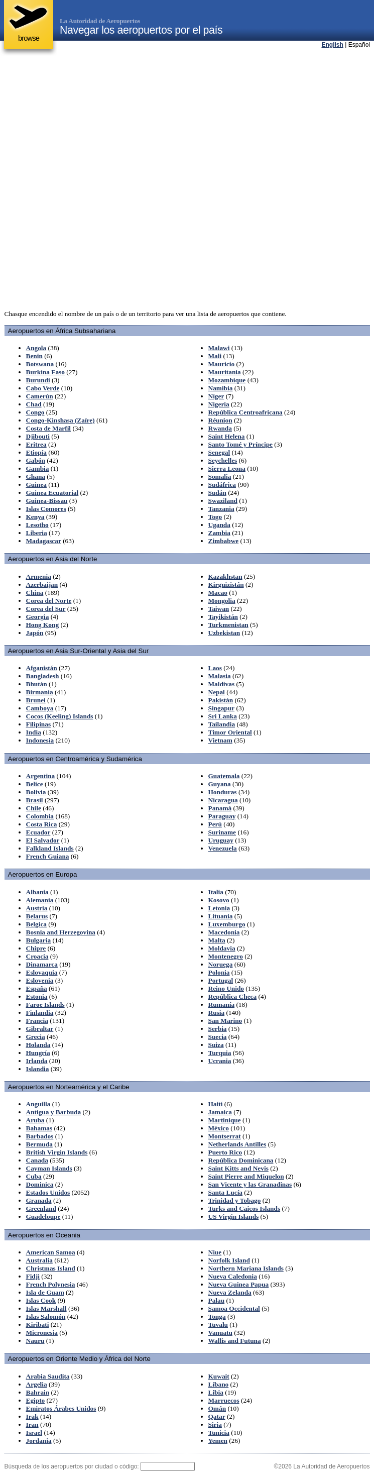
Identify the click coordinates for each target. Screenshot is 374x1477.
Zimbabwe (223, 541)
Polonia (219, 972)
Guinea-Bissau (47, 500)
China (35, 592)
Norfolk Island (229, 1260)
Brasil (34, 800)
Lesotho (37, 525)
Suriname (222, 832)
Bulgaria (38, 940)
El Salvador (43, 840)
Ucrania (219, 1061)
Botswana (40, 364)
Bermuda (39, 1144)
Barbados (40, 1136)
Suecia (217, 1036)
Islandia (37, 1069)
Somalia (219, 476)
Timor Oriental (230, 732)
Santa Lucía (225, 1192)
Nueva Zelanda (230, 1292)
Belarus (37, 916)
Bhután (36, 684)
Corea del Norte (49, 600)
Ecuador (38, 832)
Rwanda (220, 428)
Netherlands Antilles (237, 1144)
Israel (34, 1432)
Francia (37, 1020)
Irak (32, 1416)
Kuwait (218, 1376)
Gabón (36, 460)
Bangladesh (42, 676)
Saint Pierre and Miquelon (246, 1176)
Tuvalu (218, 1324)
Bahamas (39, 1128)
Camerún (39, 396)
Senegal (219, 452)
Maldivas (221, 684)
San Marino (225, 1020)
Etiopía (36, 452)
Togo (215, 516)
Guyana (219, 784)
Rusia (216, 1012)
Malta (216, 940)
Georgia (37, 616)
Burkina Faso (45, 372)
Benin (34, 356)
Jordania (39, 1440)
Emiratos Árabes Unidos (61, 1408)
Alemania (40, 900)
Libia (215, 1392)
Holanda (38, 1044)
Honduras (222, 792)
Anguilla (38, 1104)
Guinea (36, 484)
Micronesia (42, 1332)
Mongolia (221, 600)
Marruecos (223, 1400)
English (332, 44)
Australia (39, 1260)
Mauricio (221, 364)
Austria (37, 908)
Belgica (36, 924)
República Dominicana (241, 1160)
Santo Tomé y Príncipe (240, 444)
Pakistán (220, 700)
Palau (216, 1300)
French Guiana (47, 856)
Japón (35, 633)
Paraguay (222, 816)
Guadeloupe (43, 1216)
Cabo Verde (43, 388)
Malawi (219, 348)
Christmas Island (50, 1268)
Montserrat (224, 1136)
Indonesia (40, 740)
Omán (217, 1408)
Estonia (37, 996)
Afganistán (41, 668)
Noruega (220, 964)
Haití (215, 1104)
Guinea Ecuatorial (52, 492)
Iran (32, 1424)
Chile (33, 808)
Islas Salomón (46, 1316)
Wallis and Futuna (234, 1340)
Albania (37, 892)
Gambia (37, 468)
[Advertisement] (122, 179)
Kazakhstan (225, 576)
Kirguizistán (226, 584)
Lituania (220, 916)
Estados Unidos (48, 1192)
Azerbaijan (42, 584)
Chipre (36, 948)
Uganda (219, 525)
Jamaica (220, 1112)
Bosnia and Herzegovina (60, 932)
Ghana (36, 476)
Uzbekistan (224, 633)
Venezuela (222, 848)
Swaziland (223, 500)
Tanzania (221, 508)
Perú (215, 824)
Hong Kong (42, 624)
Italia (215, 892)
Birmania (39, 692)
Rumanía (221, 1004)
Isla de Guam (45, 1292)
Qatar (216, 1416)
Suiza (216, 1044)
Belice (34, 784)
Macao (218, 592)
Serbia (217, 1028)
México (218, 1128)
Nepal (216, 692)
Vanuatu (220, 1332)
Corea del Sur (46, 608)
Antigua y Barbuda (53, 1112)
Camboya (40, 708)
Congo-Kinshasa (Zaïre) (60, 420)
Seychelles (222, 460)
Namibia (220, 388)
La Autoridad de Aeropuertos (100, 21)
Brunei (36, 700)
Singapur (221, 708)
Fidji (33, 1276)
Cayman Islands (49, 1168)
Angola (36, 348)
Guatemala (224, 776)
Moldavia (221, 948)
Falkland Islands (50, 848)
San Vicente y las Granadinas (250, 1184)
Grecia (35, 1036)
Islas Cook (41, 1300)
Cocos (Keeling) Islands (59, 716)
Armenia (38, 576)
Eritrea (36, 444)
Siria (215, 1424)
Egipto (35, 1400)
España (36, 988)
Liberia (36, 533)
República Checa (232, 996)
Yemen (218, 1440)
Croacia (37, 956)
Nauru (35, 1340)
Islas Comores (46, 508)
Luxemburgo (226, 924)
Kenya (35, 516)
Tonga (217, 1316)
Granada (39, 1200)
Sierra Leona (226, 468)
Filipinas (38, 724)
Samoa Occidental (234, 1308)
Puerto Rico (225, 1152)
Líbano (218, 1384)
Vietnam (220, 740)
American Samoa (50, 1252)
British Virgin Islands (57, 1152)
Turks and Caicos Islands (244, 1208)
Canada (37, 1160)
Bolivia (36, 792)
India (33, 732)
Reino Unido (226, 988)
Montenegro (225, 956)
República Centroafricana (245, 412)
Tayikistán (223, 616)
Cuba (34, 1176)
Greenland (41, 1208)
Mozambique (227, 380)
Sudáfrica (222, 484)
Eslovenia (40, 980)
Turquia (219, 1053)
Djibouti (38, 436)
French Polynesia (50, 1284)
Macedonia (224, 932)
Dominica (40, 1184)
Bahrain (38, 1392)
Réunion (220, 420)
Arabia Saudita (48, 1376)
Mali (215, 356)
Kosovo (218, 900)
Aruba (35, 1120)
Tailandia (221, 724)
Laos (215, 668)
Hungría (38, 1053)
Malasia (219, 676)
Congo (35, 412)
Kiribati (37, 1324)
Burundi (38, 380)
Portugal (220, 980)
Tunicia (218, 1432)
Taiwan (218, 608)
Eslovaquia (42, 972)
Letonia (219, 908)
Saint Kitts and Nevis (238, 1168)
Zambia (219, 533)
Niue (215, 1252)
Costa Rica (41, 824)
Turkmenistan (228, 624)
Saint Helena (226, 436)
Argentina (40, 776)
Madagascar (43, 541)
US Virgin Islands (233, 1216)
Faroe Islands (45, 1004)
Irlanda (37, 1061)
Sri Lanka (222, 716)
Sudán (217, 492)
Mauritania (224, 372)
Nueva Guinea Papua (238, 1284)
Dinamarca (42, 964)
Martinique (224, 1120)
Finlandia (40, 1012)
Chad (34, 404)
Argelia (36, 1384)
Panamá (220, 808)
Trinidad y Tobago (234, 1200)
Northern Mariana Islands (246, 1268)
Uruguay (220, 840)
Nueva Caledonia (232, 1276)
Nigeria (218, 404)
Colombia (40, 816)
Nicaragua (223, 800)
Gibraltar (40, 1028)
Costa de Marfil (48, 428)
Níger (216, 396)
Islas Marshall (46, 1308)
